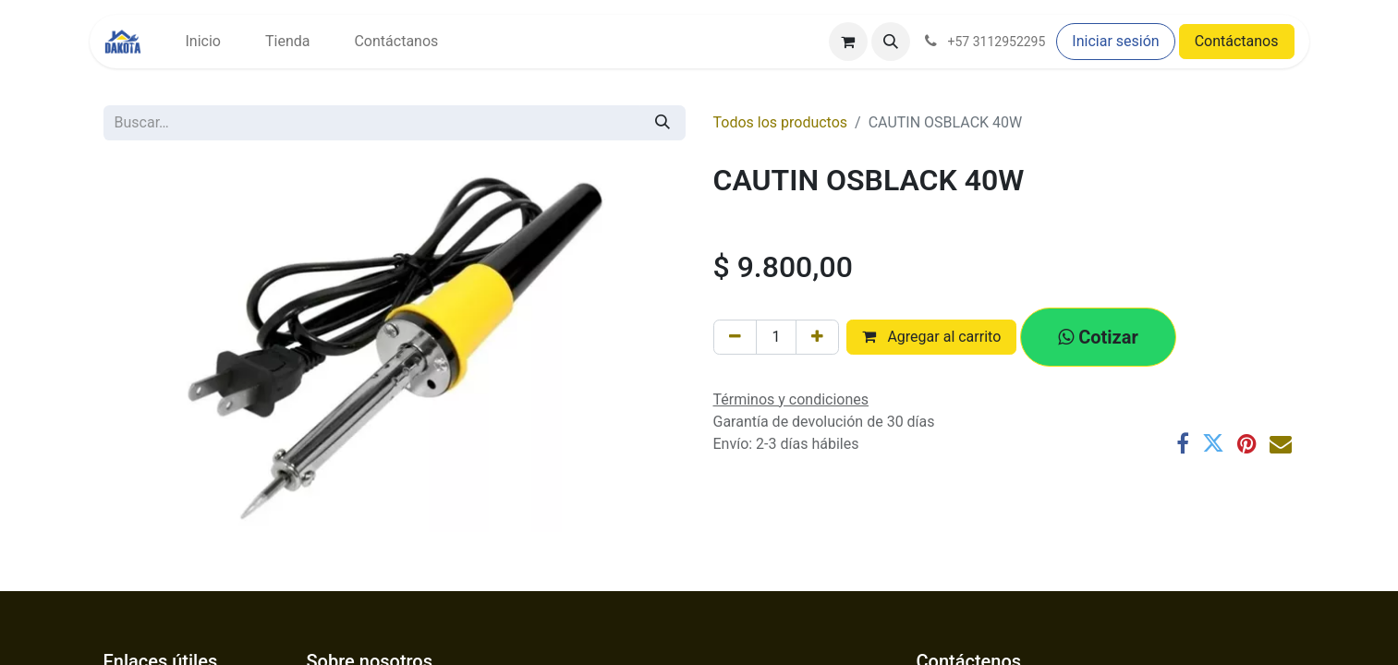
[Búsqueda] (662, 122)
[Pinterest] (1247, 443)
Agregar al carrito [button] (931, 336)
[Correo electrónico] (1281, 443)
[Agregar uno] (817, 337)
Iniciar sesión (1115, 41)
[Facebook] (1182, 443)
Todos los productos (780, 122)
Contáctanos (1237, 41)
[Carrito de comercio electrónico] (848, 41)
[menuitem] (203, 41)
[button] (890, 41)
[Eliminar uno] (735, 337)
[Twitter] (1213, 443)
